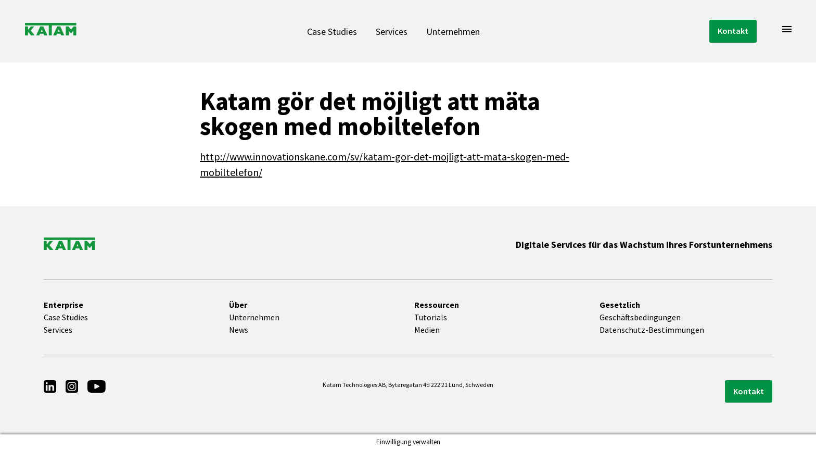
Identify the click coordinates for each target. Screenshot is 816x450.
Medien (427, 329)
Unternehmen (453, 32)
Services (391, 32)
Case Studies (332, 32)
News (238, 329)
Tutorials (430, 317)
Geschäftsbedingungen (640, 317)
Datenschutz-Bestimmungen (652, 329)
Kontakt (733, 31)
